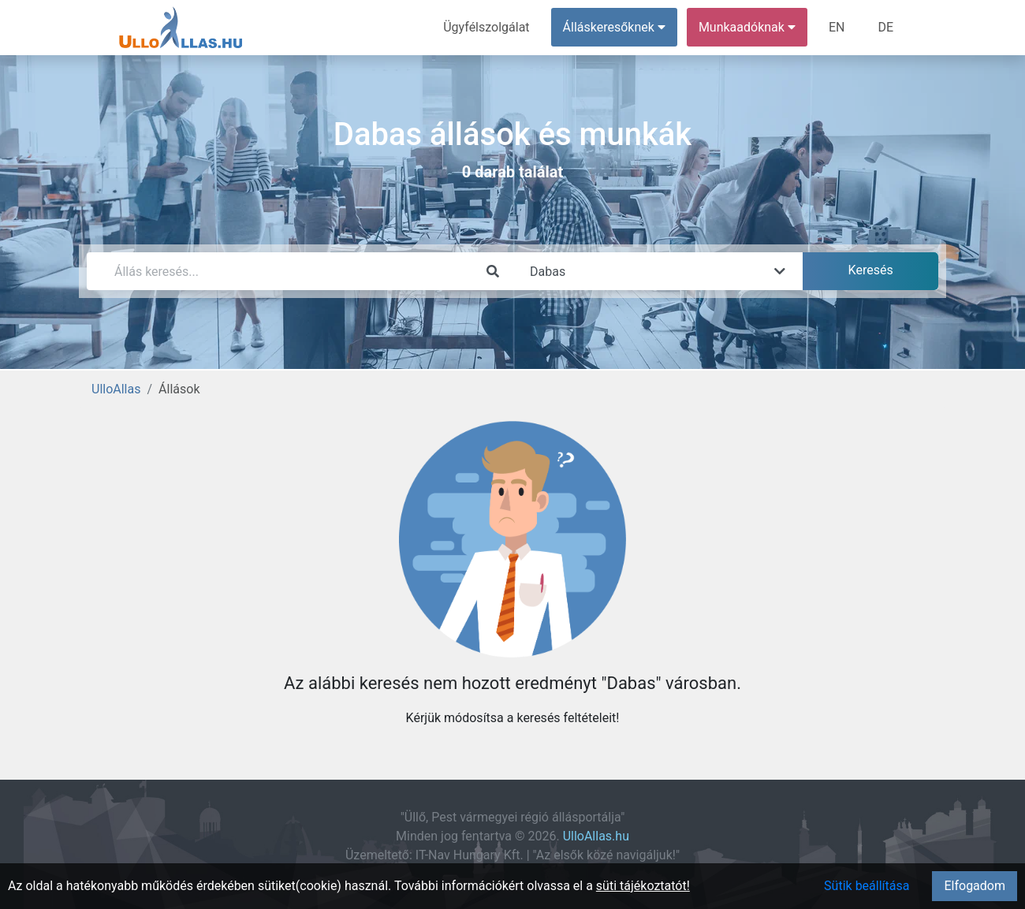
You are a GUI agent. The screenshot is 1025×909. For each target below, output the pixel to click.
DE (885, 27)
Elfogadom (974, 885)
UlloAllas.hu (596, 836)
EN (837, 27)
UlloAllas (115, 389)
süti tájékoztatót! (643, 885)
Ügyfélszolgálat (486, 27)
